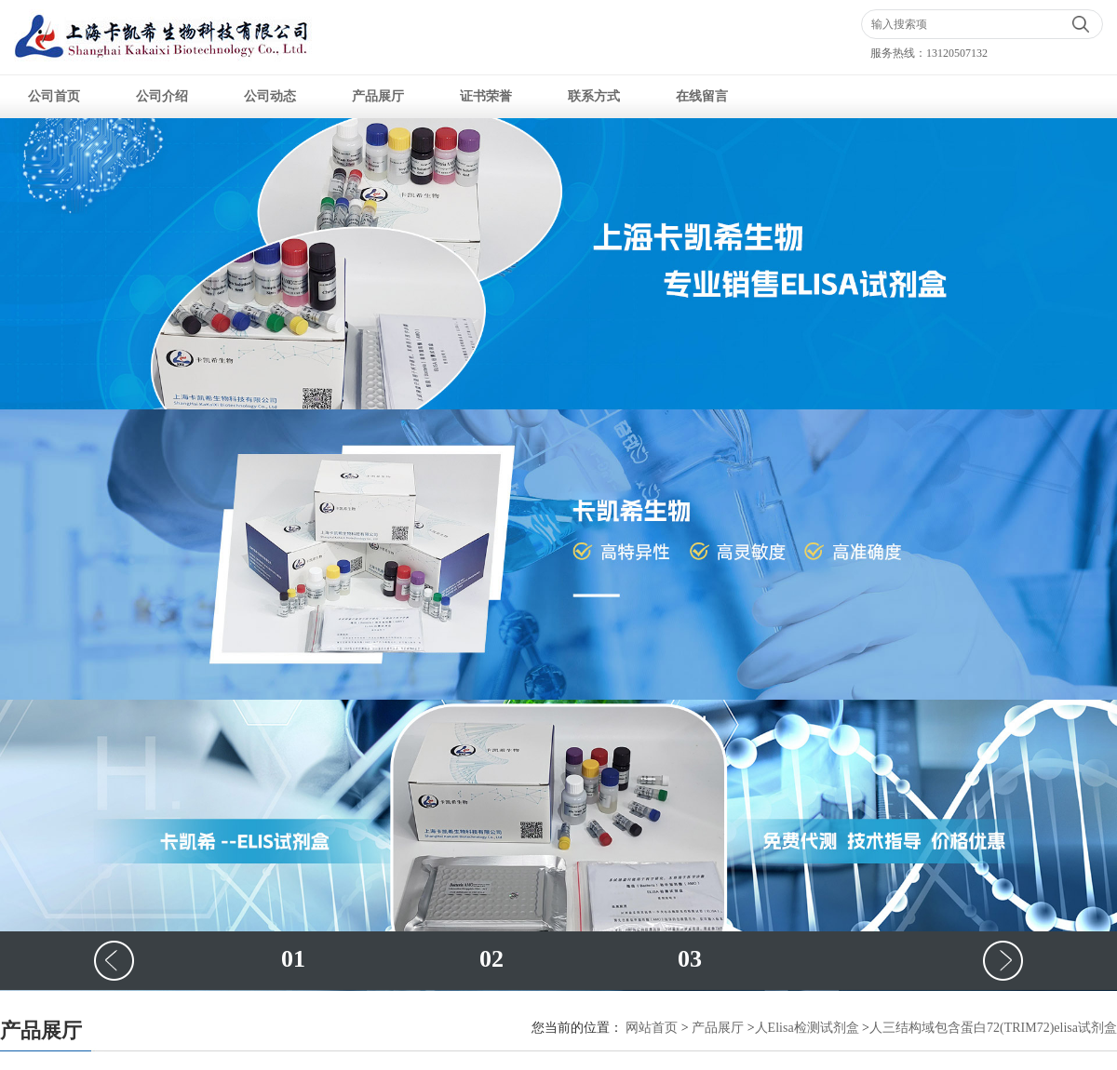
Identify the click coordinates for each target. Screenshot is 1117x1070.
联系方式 (594, 96)
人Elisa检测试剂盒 (807, 1028)
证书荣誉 (486, 96)
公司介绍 (162, 96)
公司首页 (54, 96)
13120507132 (957, 53)
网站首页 (652, 1028)
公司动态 (270, 96)
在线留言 (702, 96)
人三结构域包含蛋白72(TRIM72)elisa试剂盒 (993, 1028)
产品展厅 (378, 96)
